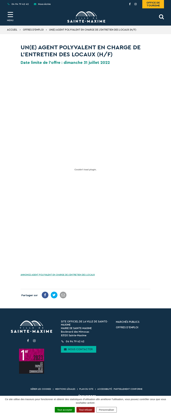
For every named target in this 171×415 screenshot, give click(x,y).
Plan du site (86, 389)
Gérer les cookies (40, 389)
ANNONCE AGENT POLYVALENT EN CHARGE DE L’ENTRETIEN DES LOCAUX (58, 275)
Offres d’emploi (127, 327)
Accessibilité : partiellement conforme (119, 389)
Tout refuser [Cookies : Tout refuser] (85, 409)
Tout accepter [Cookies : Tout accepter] (64, 409)
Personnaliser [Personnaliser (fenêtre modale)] (106, 409)
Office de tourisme (153, 4)
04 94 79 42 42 (72, 341)
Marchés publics (127, 322)
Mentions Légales (65, 389)
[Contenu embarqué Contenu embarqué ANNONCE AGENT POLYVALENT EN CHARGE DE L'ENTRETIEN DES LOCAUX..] (85, 169)
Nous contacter (78, 349)
